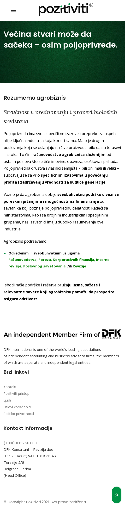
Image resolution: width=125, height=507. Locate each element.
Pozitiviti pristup (17, 393)
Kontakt (10, 386)
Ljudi (7, 400)
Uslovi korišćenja (17, 407)
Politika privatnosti (19, 413)
